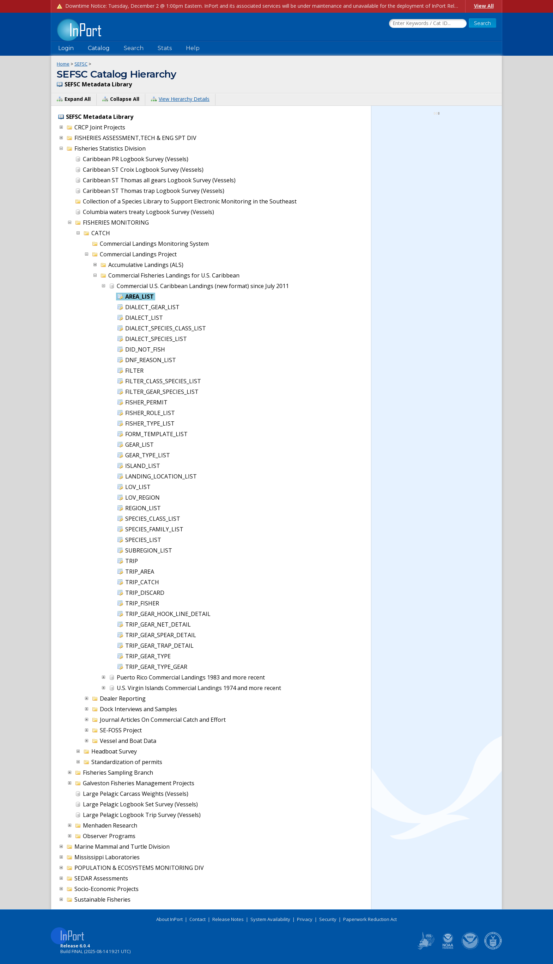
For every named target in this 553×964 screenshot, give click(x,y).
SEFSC (80, 64)
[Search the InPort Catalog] (428, 23)
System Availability (270, 919)
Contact (197, 919)
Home (63, 64)
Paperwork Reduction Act (370, 919)
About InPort (169, 919)
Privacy (304, 919)
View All (484, 5)
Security (327, 919)
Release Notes (228, 919)
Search (134, 48)
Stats (165, 48)
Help (193, 48)
